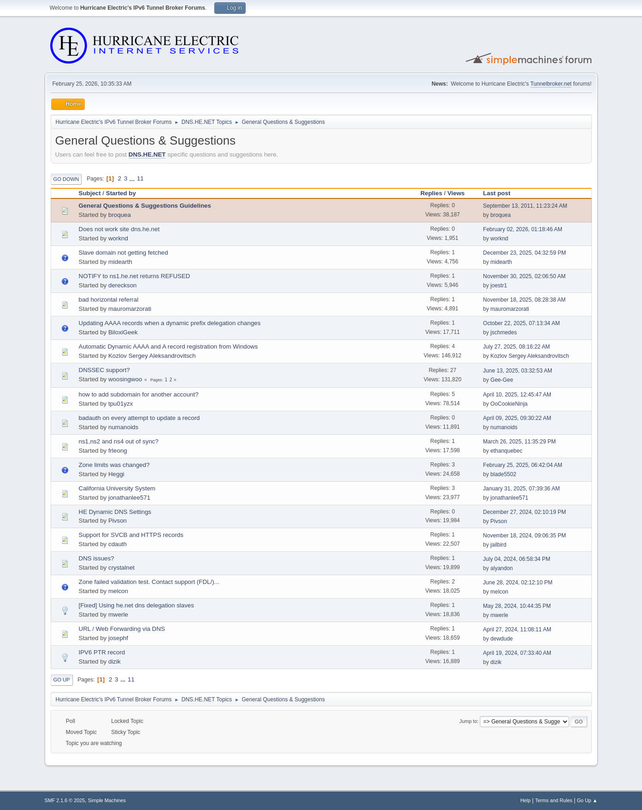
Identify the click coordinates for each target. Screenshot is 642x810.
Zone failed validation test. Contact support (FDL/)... (149, 581)
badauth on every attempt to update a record (139, 417)
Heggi (116, 474)
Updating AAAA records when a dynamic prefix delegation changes (170, 323)
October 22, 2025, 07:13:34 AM (521, 323)
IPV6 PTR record (102, 652)
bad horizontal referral (109, 299)
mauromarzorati (129, 308)
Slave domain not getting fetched (123, 252)
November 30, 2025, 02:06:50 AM (524, 276)
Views (456, 193)
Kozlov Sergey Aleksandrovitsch (152, 355)
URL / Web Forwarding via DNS (122, 628)
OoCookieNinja (509, 404)
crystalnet (121, 567)
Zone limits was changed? (114, 464)
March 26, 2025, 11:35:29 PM (519, 441)
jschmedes (503, 332)
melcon (118, 591)
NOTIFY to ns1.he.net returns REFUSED (134, 276)
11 (140, 178)
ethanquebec (506, 451)
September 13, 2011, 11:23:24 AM (525, 206)
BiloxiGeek (123, 332)
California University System (117, 488)
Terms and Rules (553, 800)
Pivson (117, 520)
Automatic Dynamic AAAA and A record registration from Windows (168, 346)
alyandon (501, 568)
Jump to (468, 721)
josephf (118, 638)
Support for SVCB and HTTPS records (131, 534)
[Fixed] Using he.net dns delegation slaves (136, 605)
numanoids (123, 427)
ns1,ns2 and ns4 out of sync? (119, 441)
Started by (121, 193)
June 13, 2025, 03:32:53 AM (517, 370)
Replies (431, 193)
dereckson (122, 285)
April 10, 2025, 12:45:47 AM (517, 394)
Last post (500, 193)
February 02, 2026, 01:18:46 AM (522, 229)
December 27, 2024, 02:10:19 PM (524, 512)
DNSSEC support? (104, 370)
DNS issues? (96, 558)
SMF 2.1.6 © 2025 (65, 800)
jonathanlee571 (129, 497)
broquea (119, 214)
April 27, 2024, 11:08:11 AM (517, 629)
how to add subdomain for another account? (139, 394)
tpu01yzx (120, 403)
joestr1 (498, 285)
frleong (117, 450)
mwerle (118, 614)
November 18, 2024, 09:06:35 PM (524, 535)
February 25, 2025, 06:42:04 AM (522, 465)
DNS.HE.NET (147, 154)
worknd (118, 238)
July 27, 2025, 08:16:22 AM (516, 347)
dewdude (501, 638)
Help (525, 800)
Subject (90, 193)
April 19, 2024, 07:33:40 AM (517, 653)
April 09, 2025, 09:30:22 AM (517, 418)
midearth (120, 261)
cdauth (117, 544)
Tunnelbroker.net (551, 84)
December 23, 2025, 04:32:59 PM (524, 253)
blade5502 (503, 474)
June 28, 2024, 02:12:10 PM (518, 582)
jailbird (498, 545)
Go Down (66, 179)
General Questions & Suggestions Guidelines (145, 205)
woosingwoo (125, 379)
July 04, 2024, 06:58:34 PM (516, 559)
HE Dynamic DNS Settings (115, 511)
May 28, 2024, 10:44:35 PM (517, 606)
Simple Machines (107, 800)
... (133, 178)
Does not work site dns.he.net (119, 229)
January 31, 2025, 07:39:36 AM (521, 488)
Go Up (61, 679)
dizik (114, 661)
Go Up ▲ (587, 800)
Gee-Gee (501, 380)
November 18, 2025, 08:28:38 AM (524, 300)
